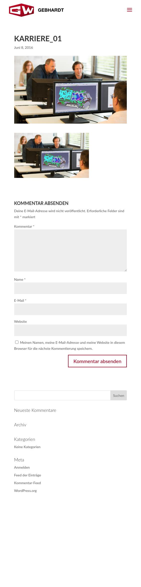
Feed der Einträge (27, 475)
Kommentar (24, 226)
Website (20, 321)
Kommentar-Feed (27, 483)
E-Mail (20, 300)
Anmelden (22, 467)
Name (20, 279)
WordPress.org (25, 490)
